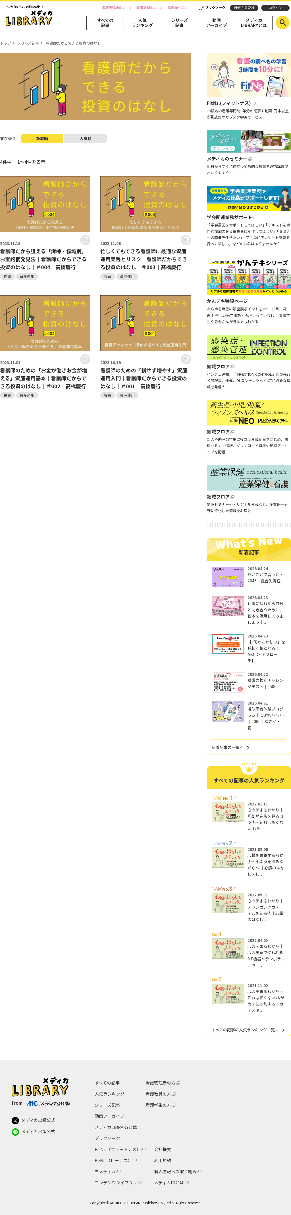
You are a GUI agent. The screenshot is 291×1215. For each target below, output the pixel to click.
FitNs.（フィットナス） (118, 1149)
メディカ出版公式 (33, 1120)
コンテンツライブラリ (116, 1182)
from (41, 1102)
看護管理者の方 (114, 8)
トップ (5, 43)
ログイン (275, 7)
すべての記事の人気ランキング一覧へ (245, 1030)
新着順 (42, 138)
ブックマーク (215, 7)
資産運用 (27, 276)
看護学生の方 (178, 8)
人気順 (86, 138)
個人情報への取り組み (175, 1171)
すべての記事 (105, 22)
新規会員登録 (244, 7)
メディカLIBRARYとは (254, 22)
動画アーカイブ (216, 22)
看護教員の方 (146, 8)
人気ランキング (142, 22)
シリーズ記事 (179, 22)
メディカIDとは (169, 1182)
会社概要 (162, 1149)
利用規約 (162, 1160)
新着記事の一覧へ (228, 747)
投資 (7, 276)
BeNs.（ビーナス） (113, 1160)
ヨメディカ (105, 1171)
